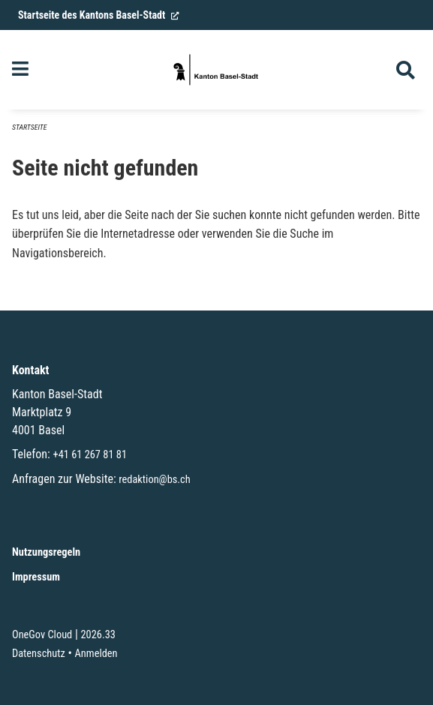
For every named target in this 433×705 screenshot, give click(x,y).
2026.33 (97, 634)
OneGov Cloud (42, 634)
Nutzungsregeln (46, 552)
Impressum (36, 577)
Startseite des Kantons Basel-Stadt (98, 15)
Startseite (29, 127)
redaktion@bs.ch (154, 479)
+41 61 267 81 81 (90, 454)
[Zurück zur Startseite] (217, 70)
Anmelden (96, 653)
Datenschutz (38, 653)
